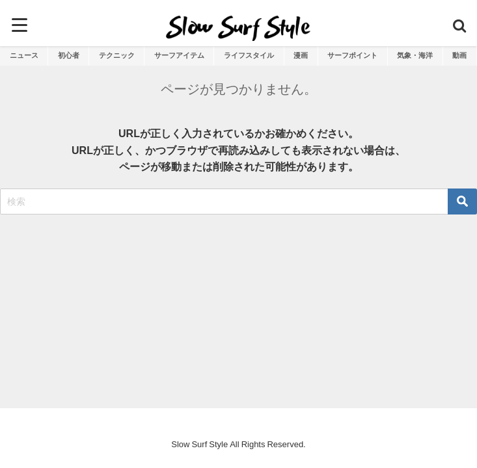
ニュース (24, 55)
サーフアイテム (179, 55)
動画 (459, 55)
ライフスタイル (249, 55)
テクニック (117, 55)
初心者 (68, 55)
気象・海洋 (415, 55)
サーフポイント (352, 55)
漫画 (300, 55)
